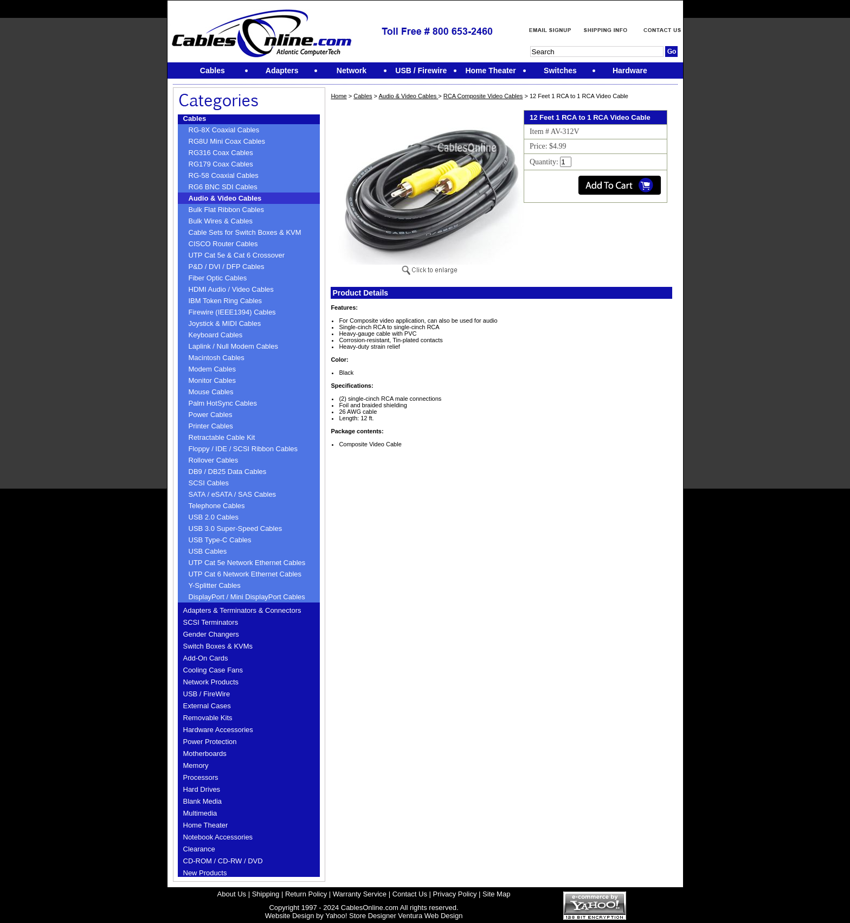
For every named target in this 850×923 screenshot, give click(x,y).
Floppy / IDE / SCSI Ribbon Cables (243, 449)
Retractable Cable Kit (222, 437)
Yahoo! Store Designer (360, 916)
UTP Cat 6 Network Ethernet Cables (245, 574)
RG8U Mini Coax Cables (227, 141)
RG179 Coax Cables (221, 164)
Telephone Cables (217, 506)
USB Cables (208, 551)
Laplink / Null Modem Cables (233, 346)
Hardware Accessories (218, 730)
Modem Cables (212, 369)
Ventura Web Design (430, 916)
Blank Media (202, 801)
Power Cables (211, 415)
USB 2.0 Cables (214, 517)
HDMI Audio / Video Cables (231, 289)
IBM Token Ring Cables (225, 301)
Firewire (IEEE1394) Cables (232, 312)
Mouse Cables (211, 392)
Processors (200, 777)
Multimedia (200, 813)
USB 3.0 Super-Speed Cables (235, 528)
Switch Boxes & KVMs (218, 646)
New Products (205, 873)
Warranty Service (360, 894)
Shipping (266, 894)
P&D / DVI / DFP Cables (227, 266)
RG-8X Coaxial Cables (224, 130)
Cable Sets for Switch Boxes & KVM (245, 232)
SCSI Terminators (211, 622)
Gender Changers (211, 634)
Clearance (199, 849)
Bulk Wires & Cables (221, 221)
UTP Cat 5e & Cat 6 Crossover (237, 255)
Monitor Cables (212, 380)
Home (338, 96)
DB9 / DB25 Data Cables (228, 471)
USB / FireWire (206, 694)
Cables (195, 118)
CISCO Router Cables (223, 244)
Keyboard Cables (216, 335)
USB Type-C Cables (220, 540)
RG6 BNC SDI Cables (223, 187)
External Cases (207, 706)
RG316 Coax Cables (221, 153)
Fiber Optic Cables (218, 278)
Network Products (211, 682)
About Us (231, 894)
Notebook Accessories (218, 837)
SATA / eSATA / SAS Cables (232, 494)
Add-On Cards (205, 658)
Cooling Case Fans (213, 670)
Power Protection (210, 742)
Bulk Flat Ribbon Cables (226, 210)
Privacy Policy (455, 894)
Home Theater (205, 825)
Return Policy (306, 894)
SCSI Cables (209, 483)
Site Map (496, 894)
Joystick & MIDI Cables (225, 323)
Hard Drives (202, 789)
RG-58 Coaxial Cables (224, 175)
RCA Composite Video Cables (483, 96)
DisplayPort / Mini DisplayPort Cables (247, 597)
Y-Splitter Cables (215, 585)
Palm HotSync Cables (223, 403)
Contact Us (409, 894)
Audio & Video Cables (225, 198)
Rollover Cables (214, 460)
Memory (196, 765)
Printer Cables (211, 426)
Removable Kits (208, 718)
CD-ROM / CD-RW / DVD (223, 861)
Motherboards (205, 753)
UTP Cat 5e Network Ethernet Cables (247, 563)
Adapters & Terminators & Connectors (242, 610)
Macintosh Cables (216, 358)
